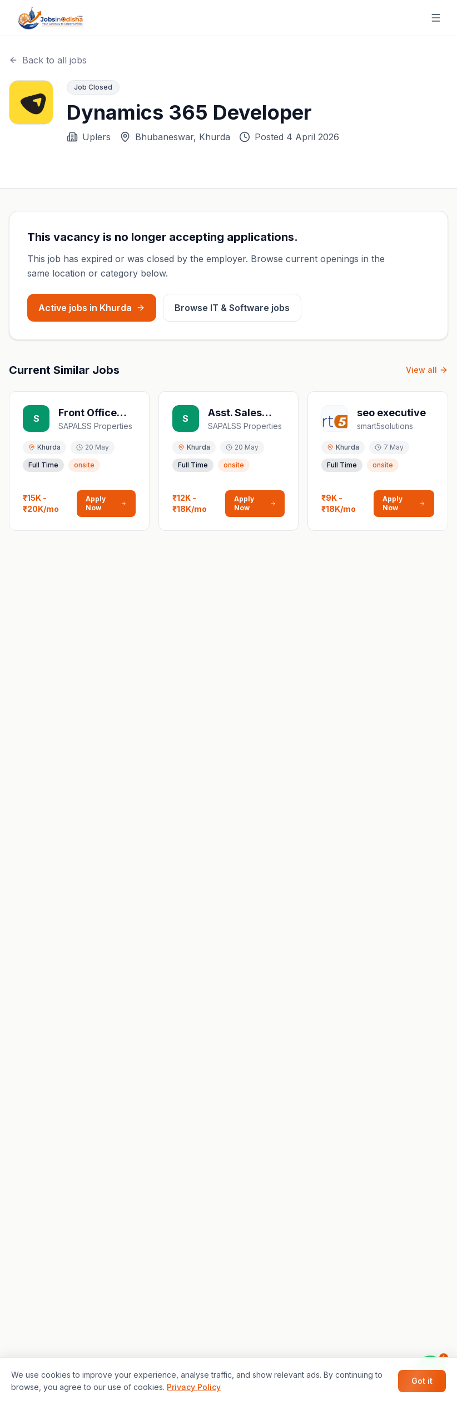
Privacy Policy (194, 1387)
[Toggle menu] (436, 18)
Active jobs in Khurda (91, 307)
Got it (422, 1381)
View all (427, 369)
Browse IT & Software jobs (232, 307)
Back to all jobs (48, 60)
